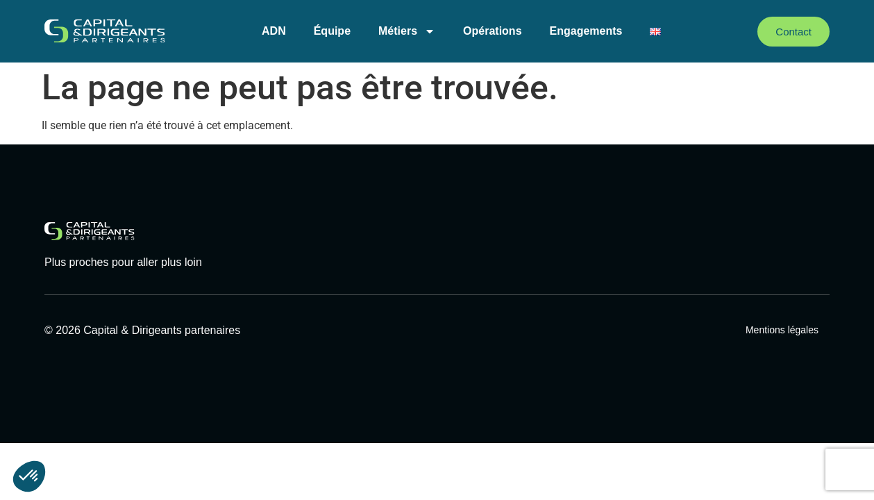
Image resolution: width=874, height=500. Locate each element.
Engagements (586, 31)
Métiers (406, 31)
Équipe (332, 31)
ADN (274, 31)
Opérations (492, 31)
